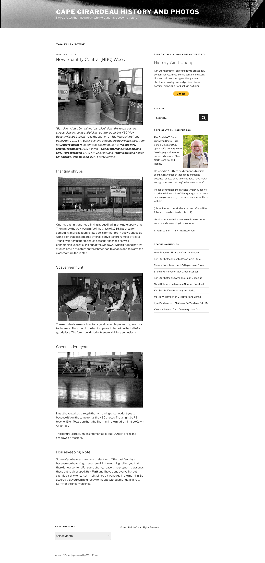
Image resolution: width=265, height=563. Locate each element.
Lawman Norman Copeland (187, 277)
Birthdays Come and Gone (185, 252)
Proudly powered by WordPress (81, 555)
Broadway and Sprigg (183, 290)
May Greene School (187, 271)
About (58, 555)
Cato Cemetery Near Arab (187, 309)
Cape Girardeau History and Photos (128, 12)
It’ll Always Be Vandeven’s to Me (191, 303)
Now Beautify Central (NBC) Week (90, 59)
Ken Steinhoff (161, 258)
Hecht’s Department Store (186, 258)
